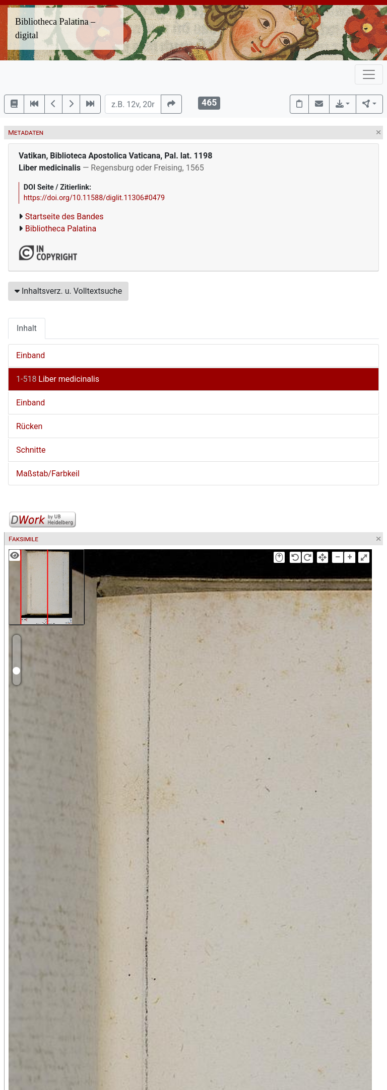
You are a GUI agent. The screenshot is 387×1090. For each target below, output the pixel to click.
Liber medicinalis (57, 379)
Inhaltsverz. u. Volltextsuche (68, 291)
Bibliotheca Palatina (60, 228)
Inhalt (27, 328)
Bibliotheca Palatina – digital (55, 28)
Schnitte (30, 450)
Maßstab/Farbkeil (48, 473)
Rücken (29, 426)
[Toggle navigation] (369, 74)
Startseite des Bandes (64, 216)
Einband (30, 355)
